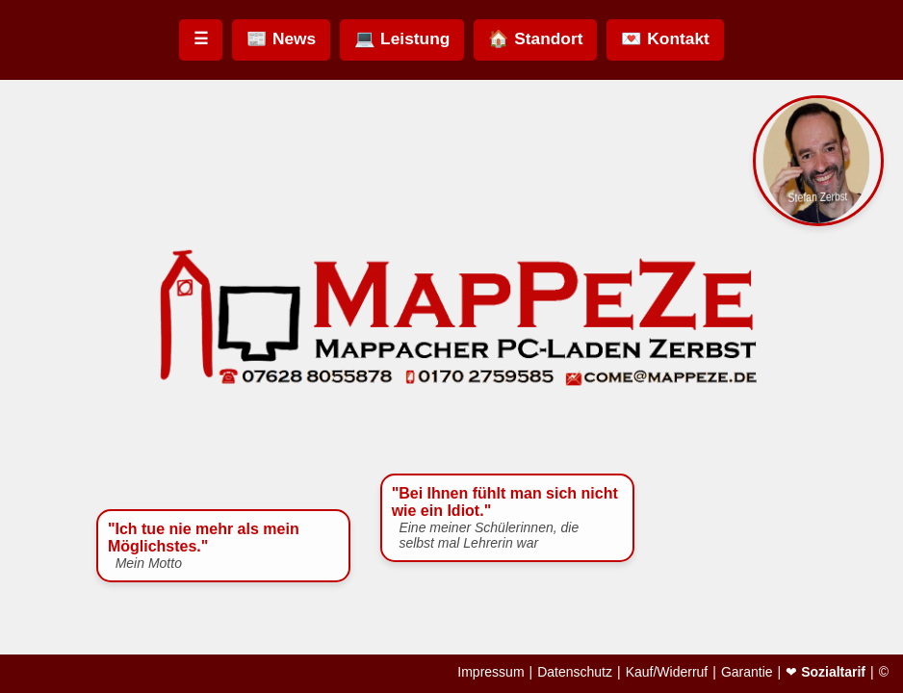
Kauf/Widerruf (667, 672)
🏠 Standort (535, 38)
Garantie (747, 672)
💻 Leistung (402, 38)
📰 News (281, 38)
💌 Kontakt (665, 38)
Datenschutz (574, 672)
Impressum (490, 672)
